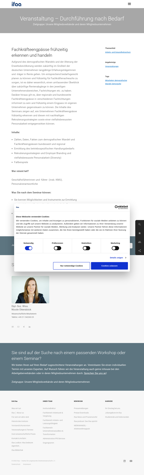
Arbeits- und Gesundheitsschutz (118, 52)
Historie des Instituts (20, 421)
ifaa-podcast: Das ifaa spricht (85, 421)
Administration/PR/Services (54, 438)
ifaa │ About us (18, 413)
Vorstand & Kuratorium (21, 425)
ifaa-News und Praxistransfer (85, 417)
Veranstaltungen (112, 66)
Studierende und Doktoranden (117, 417)
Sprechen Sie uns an (95, 373)
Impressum (27, 464)
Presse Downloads (81, 413)
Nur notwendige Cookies (71, 266)
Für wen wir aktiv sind (20, 417)
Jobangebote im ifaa (113, 413)
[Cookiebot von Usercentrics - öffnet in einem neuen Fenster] (116, 207)
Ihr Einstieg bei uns (112, 408)
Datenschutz (16, 464)
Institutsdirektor (49, 408)
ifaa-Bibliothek (17, 450)
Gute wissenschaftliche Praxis (23, 434)
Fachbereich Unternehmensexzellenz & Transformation (53, 431)
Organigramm (48, 443)
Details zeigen (116, 258)
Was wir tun (16, 408)
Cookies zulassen (109, 266)
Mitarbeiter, (110, 80)
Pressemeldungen (81, 408)
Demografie (116, 84)
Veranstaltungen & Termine (22, 430)
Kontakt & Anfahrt (19, 438)
